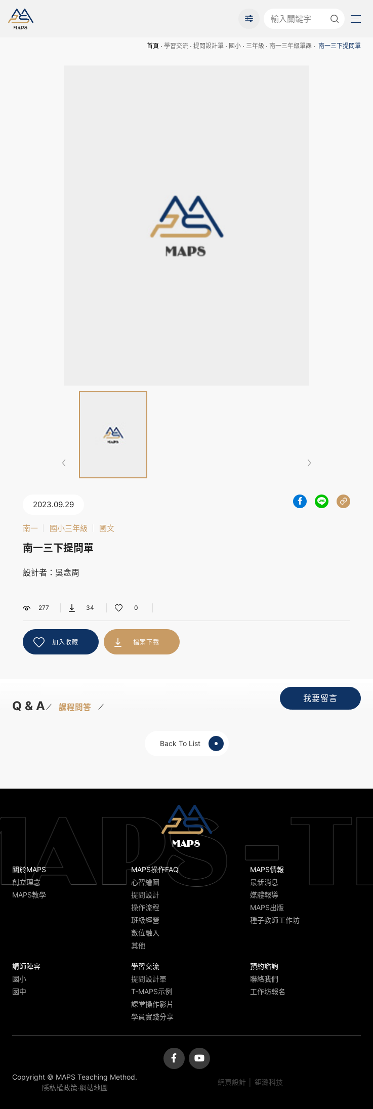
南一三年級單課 (290, 46)
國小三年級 (69, 528)
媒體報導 (264, 894)
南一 (30, 528)
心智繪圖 (145, 882)
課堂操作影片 (152, 1004)
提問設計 (145, 894)
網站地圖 (93, 1087)
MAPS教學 (29, 894)
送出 (334, 19)
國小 (235, 46)
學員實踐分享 (152, 1016)
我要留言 (320, 698)
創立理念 (26, 882)
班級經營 (145, 920)
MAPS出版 (267, 907)
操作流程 (145, 907)
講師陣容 (26, 966)
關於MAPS (29, 869)
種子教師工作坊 (275, 920)
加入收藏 (65, 642)
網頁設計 (232, 1082)
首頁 (153, 46)
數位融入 (145, 932)
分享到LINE (321, 501)
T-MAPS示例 (151, 991)
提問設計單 (208, 46)
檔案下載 (146, 642)
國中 (19, 991)
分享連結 (343, 501)
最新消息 (264, 882)
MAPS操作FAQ (155, 869)
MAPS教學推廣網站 (20, 18)
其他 (138, 945)
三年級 (255, 46)
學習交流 (176, 46)
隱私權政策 (59, 1087)
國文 (106, 528)
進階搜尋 (249, 19)
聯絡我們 (264, 978)
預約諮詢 (264, 966)
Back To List (192, 743)
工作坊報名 (267, 991)
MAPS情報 (267, 869)
